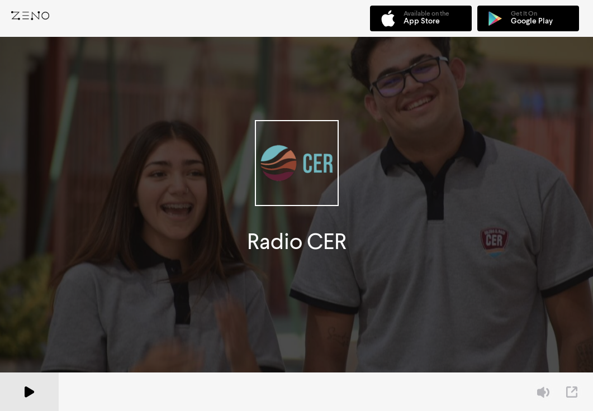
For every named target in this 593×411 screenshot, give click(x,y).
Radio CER (297, 241)
